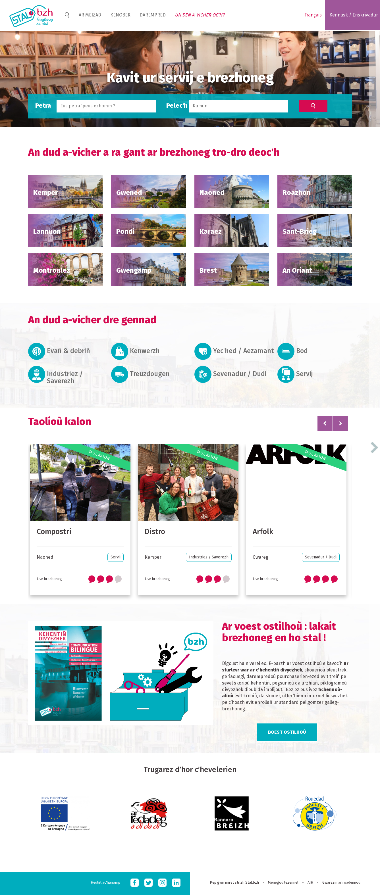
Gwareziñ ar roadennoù (341, 882)
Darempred (153, 15)
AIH (310, 882)
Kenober (120, 15)
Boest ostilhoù (287, 732)
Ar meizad (90, 15)
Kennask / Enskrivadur (353, 15)
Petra (43, 105)
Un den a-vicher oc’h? (199, 15)
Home (66, 15)
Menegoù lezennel (283, 882)
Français (313, 15)
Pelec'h (177, 105)
